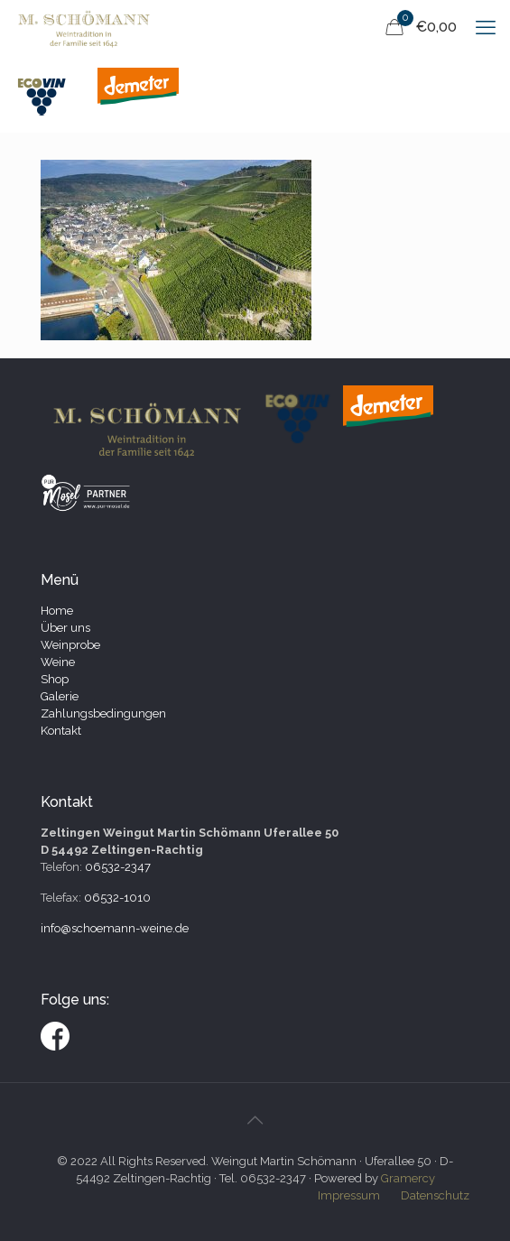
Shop (55, 679)
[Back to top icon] (255, 1120)
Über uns (65, 627)
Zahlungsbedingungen (103, 713)
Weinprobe (70, 645)
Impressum (349, 1195)
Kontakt (61, 730)
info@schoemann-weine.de (115, 928)
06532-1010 (117, 897)
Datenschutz (435, 1195)
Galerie (60, 696)
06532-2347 (118, 867)
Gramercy (408, 1178)
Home (57, 610)
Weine (58, 662)
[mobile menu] (485, 27)
